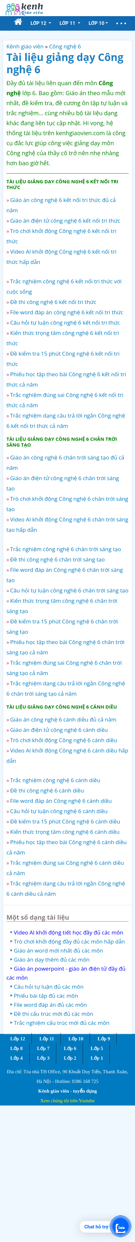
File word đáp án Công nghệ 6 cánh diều (61, 800)
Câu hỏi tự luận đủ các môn (49, 986)
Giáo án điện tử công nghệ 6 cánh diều (59, 729)
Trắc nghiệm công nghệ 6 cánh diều (55, 780)
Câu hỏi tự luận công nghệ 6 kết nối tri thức (65, 322)
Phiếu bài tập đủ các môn (46, 995)
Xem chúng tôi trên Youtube (67, 1100)
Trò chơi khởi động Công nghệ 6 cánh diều (63, 740)
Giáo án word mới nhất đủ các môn (58, 950)
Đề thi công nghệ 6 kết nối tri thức (53, 302)
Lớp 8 (16, 1048)
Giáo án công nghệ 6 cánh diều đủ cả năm (63, 719)
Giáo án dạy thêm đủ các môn (52, 959)
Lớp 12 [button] (39, 23)
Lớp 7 (43, 1048)
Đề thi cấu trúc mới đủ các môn (53, 1013)
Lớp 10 (75, 1038)
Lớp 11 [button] (67, 23)
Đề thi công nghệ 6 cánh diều (47, 790)
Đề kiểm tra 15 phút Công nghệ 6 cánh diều (65, 821)
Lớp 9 (104, 1038)
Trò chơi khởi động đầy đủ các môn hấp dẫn (69, 941)
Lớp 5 (97, 1048)
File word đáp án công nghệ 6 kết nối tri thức (66, 312)
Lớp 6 (70, 1048)
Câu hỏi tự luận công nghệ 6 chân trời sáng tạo (69, 590)
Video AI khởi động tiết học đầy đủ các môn (68, 932)
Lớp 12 (17, 1038)
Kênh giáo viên (25, 46)
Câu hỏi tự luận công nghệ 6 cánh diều (58, 811)
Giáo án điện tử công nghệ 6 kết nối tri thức (65, 220)
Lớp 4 (16, 1058)
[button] (121, 23)
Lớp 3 (43, 1058)
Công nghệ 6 (65, 46)
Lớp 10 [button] (96, 23)
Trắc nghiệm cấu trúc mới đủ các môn (61, 1022)
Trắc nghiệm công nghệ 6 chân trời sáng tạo (65, 549)
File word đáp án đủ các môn (50, 1004)
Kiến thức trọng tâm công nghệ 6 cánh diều (65, 831)
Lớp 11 (47, 1038)
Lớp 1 (97, 1058)
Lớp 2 (70, 1058)
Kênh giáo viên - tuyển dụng (67, 1091)
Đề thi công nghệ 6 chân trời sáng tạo (57, 559)
